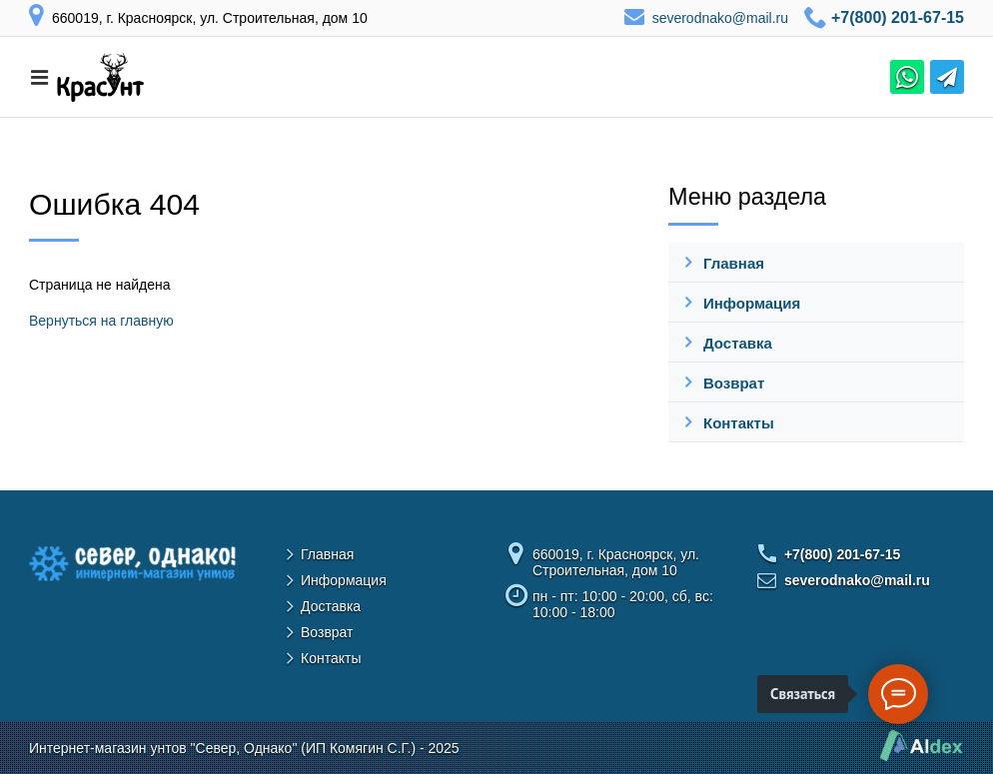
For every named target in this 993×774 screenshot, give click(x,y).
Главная (733, 263)
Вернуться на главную (101, 321)
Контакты (738, 422)
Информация (751, 303)
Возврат (733, 383)
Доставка (737, 343)
